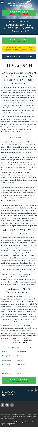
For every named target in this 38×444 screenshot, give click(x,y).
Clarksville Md (20, 373)
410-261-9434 (19, 65)
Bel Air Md (6, 351)
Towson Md (6, 364)
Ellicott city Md (21, 364)
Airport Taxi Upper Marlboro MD (24, 416)
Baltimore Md (7, 360)
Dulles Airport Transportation (23, 412)
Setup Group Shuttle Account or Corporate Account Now (19, 49)
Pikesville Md (20, 369)
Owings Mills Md (21, 351)
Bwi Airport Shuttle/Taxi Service (8, 412)
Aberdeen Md (20, 356)
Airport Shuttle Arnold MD (10, 416)
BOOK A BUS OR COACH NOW (19, 56)
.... (3, 422)
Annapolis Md (7, 356)
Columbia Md (7, 369)
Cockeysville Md (7, 373)
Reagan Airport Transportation (18, 414)
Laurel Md (19, 360)
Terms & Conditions (9, 418)
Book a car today (19, 13)
